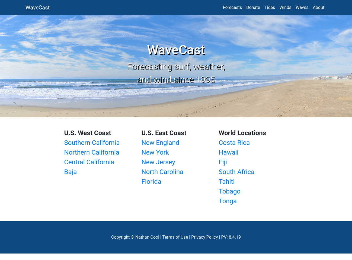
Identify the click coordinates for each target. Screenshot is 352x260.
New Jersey (158, 162)
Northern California (91, 152)
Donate (253, 7)
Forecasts (232, 7)
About (318, 7)
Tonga (228, 201)
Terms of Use (175, 237)
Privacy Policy (204, 237)
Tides (269, 7)
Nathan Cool (147, 237)
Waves (302, 7)
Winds (285, 7)
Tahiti (227, 181)
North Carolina (163, 172)
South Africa (237, 172)
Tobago (230, 191)
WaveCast (37, 7)
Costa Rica (234, 142)
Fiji (223, 162)
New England (161, 142)
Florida (151, 181)
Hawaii (229, 152)
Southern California (92, 142)
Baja (70, 172)
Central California (89, 162)
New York (155, 152)
